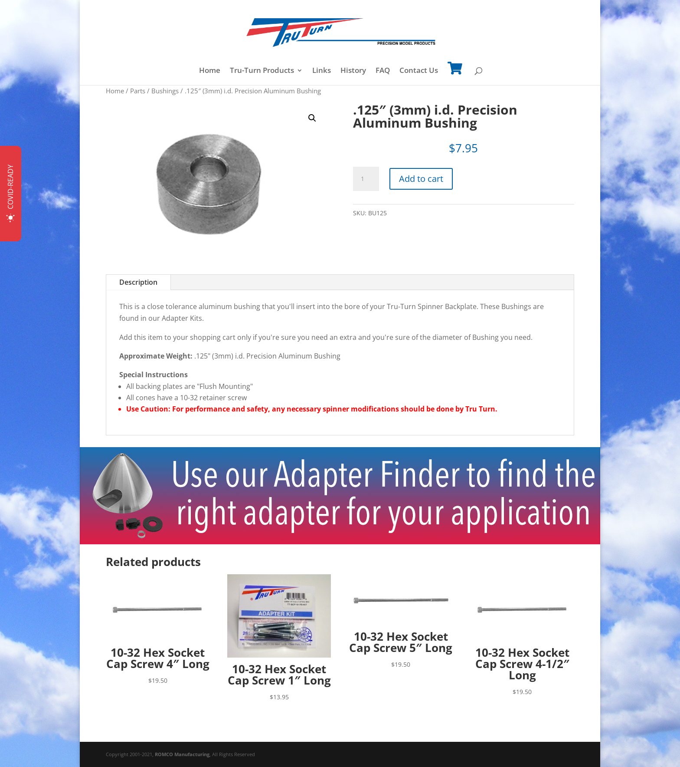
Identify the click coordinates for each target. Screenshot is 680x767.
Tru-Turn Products (262, 71)
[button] (312, 118)
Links (321, 71)
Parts (137, 90)
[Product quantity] (366, 179)
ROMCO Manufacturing (182, 754)
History (353, 71)
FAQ (383, 71)
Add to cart (421, 178)
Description (138, 282)
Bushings (165, 90)
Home (209, 71)
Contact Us (418, 71)
